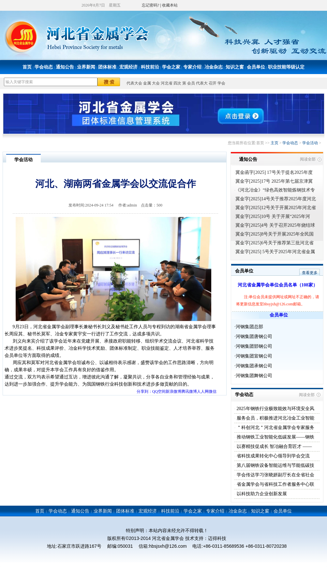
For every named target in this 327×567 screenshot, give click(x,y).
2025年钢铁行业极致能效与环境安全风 (274, 408)
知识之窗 (235, 67)
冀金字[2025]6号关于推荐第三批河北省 (274, 242)
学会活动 (310, 143)
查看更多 (310, 272)
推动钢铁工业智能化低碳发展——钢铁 (274, 437)
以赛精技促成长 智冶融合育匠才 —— (273, 446)
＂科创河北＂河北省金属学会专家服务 (274, 427)
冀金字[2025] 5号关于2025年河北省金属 (275, 251)
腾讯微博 (189, 391)
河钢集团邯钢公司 (254, 346)
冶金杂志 (213, 67)
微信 (212, 391)
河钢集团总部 (249, 326)
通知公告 (65, 67)
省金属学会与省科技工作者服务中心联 (274, 484)
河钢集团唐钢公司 (254, 336)
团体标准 (107, 67)
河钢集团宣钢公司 (254, 356)
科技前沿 (150, 67)
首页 (27, 67)
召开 (212, 83)
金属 (147, 83)
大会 (156, 83)
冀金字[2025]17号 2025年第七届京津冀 (274, 181)
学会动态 (44, 67)
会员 (191, 83)
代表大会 (134, 83)
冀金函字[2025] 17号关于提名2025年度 (274, 172)
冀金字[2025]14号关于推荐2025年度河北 (275, 198)
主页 (274, 143)
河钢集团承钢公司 (254, 365)
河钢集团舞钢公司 (254, 375)
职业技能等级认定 (286, 67)
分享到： (144, 391)
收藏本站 (170, 5)
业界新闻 (86, 67)
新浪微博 (173, 391)
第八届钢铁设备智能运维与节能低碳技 (274, 465)
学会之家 (171, 67)
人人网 (203, 391)
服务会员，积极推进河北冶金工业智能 (274, 418)
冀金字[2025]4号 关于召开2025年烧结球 (275, 225)
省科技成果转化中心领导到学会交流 (272, 455)
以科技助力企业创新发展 (261, 493)
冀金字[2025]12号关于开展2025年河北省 (275, 207)
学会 (221, 83)
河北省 (166, 83)
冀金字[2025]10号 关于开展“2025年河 (272, 216)
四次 (177, 83)
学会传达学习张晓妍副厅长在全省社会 (274, 474)
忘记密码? (150, 5)
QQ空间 (159, 391)
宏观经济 (128, 67)
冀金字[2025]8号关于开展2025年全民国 (274, 234)
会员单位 (256, 67)
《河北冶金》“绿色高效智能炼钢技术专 (275, 190)
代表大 (202, 83)
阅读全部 (308, 159)
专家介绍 (192, 67)
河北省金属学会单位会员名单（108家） (278, 285)
